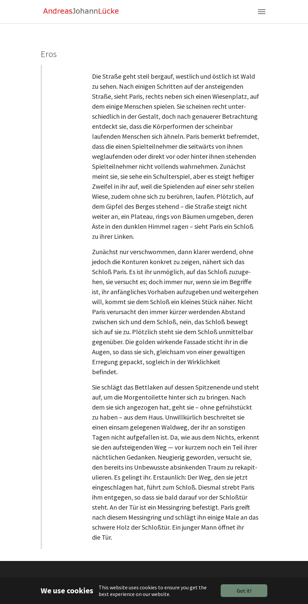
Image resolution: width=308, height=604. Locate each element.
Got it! (244, 590)
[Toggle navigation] (261, 11)
